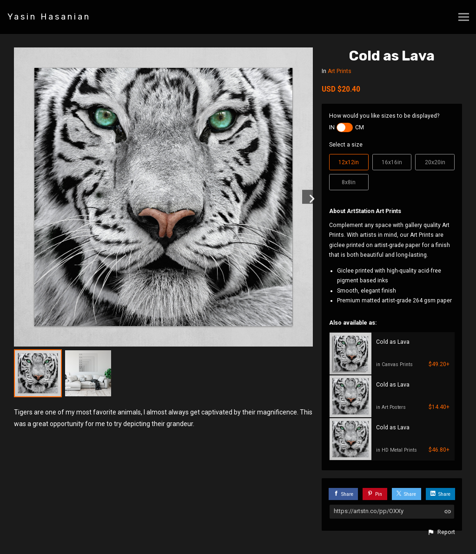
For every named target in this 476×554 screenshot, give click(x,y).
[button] (441, 532)
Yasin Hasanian (49, 17)
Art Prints (339, 71)
